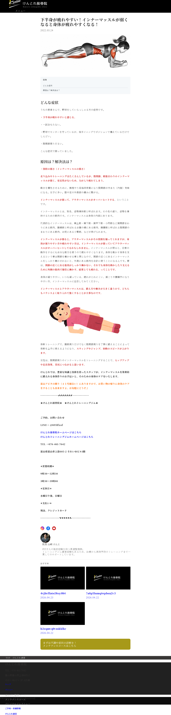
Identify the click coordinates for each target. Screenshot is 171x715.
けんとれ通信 (19, 657)
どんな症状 (47, 85)
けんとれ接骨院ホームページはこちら (60, 432)
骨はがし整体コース (15, 695)
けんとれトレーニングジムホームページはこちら (66, 436)
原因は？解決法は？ (51, 90)
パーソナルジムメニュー (17, 703)
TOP (8, 657)
